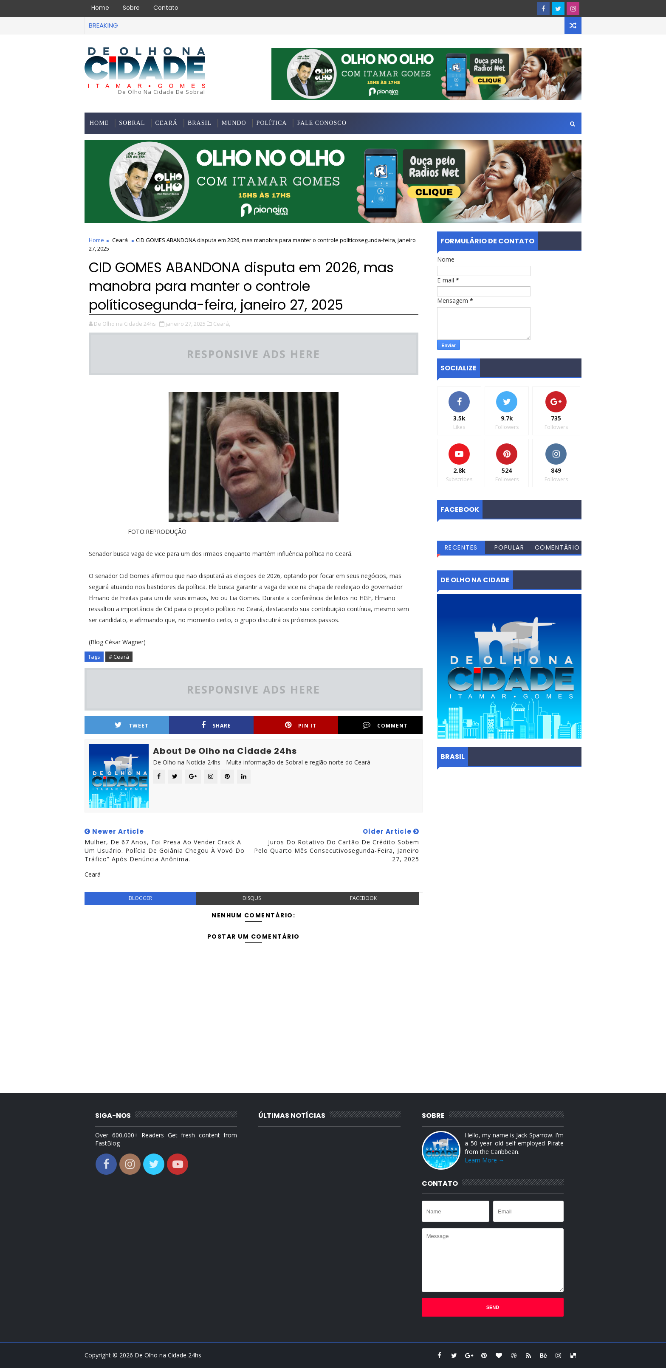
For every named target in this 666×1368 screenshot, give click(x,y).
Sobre (131, 7)
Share (216, 725)
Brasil (200, 123)
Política (272, 123)
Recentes (461, 547)
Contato (165, 7)
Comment (385, 725)
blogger (140, 898)
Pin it (300, 725)
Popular (509, 547)
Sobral (132, 123)
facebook (363, 898)
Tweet (132, 725)
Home (100, 7)
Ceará (166, 123)
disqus (252, 898)
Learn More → (485, 1160)
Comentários (557, 548)
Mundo (234, 123)
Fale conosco (321, 123)
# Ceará (119, 656)
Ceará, (221, 323)
